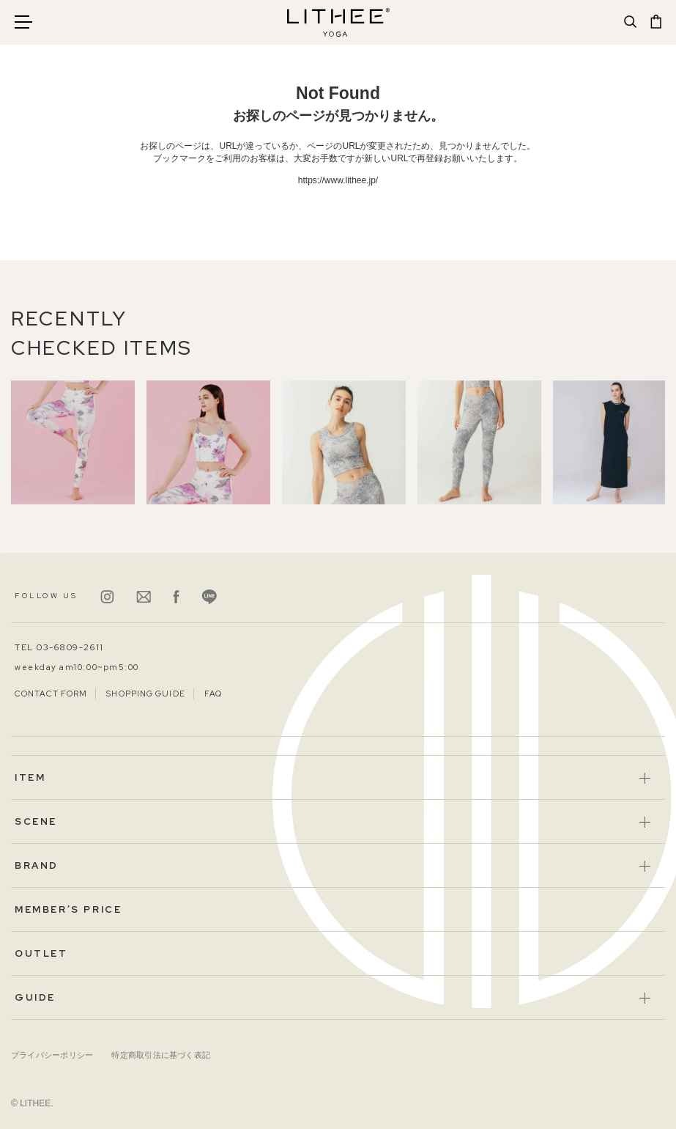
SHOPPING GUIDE (145, 693)
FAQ (213, 693)
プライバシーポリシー (52, 1055)
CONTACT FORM (51, 693)
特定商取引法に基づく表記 (160, 1055)
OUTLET (41, 953)
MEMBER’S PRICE (68, 909)
